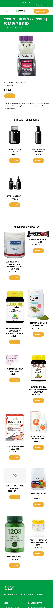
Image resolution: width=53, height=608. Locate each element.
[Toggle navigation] (6, 11)
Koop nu (10, 96)
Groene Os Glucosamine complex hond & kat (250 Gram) (38, 542)
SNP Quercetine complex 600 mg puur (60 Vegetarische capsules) (14, 330)
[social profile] (32, 2)
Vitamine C (18, 28)
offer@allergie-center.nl (41, 5)
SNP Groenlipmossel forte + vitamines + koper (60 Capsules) (38, 389)
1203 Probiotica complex (15, 557)
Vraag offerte (41, 11)
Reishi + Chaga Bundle (14, 196)
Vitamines (9, 28)
